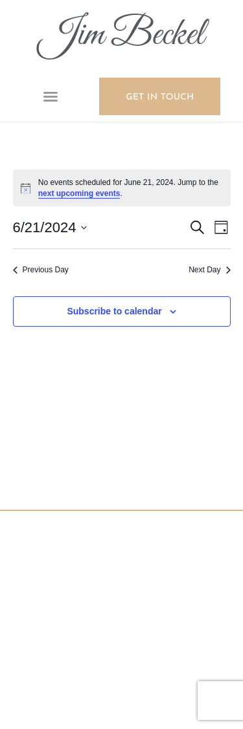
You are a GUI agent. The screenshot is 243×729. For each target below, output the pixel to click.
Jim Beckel (121, 35)
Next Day (209, 269)
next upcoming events (79, 193)
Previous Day (41, 269)
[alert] (122, 187)
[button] (50, 96)
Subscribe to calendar (114, 311)
